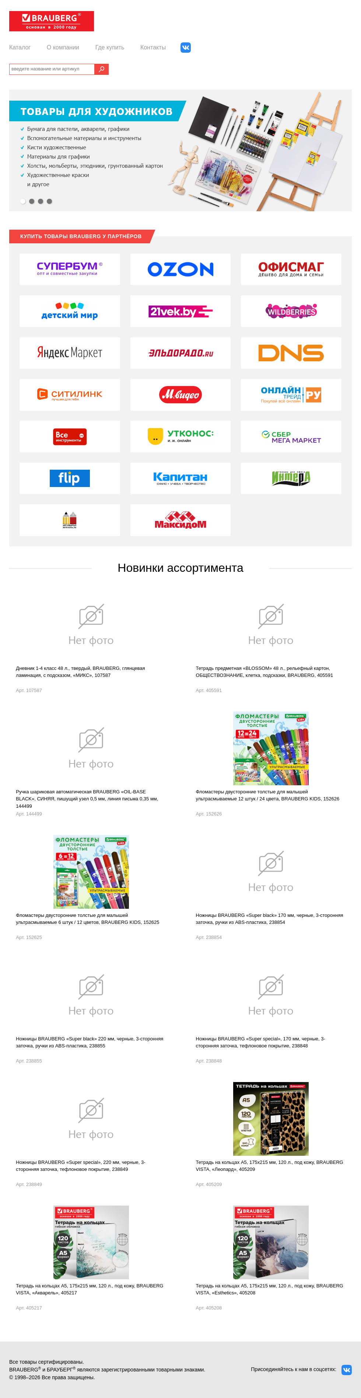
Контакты (153, 47)
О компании (63, 47)
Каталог (20, 47)
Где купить (110, 47)
